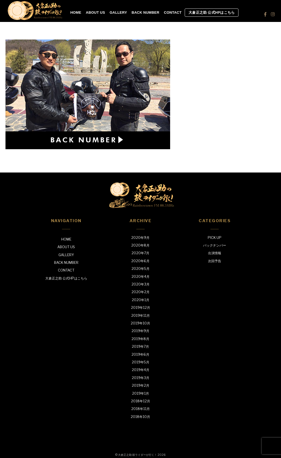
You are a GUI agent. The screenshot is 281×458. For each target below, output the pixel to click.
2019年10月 (140, 323)
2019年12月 (140, 308)
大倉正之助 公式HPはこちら (212, 12)
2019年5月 (140, 362)
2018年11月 (140, 409)
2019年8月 (140, 339)
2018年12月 (140, 401)
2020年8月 (140, 245)
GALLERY (118, 12)
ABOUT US (95, 12)
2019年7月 (140, 346)
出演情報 (214, 253)
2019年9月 (140, 331)
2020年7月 (140, 253)
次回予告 (214, 261)
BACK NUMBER (145, 12)
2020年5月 (140, 269)
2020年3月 (140, 284)
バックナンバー (214, 245)
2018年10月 (140, 417)
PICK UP (214, 238)
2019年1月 (140, 393)
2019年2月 (140, 385)
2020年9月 (140, 238)
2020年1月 (140, 300)
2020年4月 (140, 277)
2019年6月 (140, 354)
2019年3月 (140, 378)
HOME (75, 12)
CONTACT (172, 12)
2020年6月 (140, 261)
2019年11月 (140, 315)
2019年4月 (140, 370)
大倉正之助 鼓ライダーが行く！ (137, 455)
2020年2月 (140, 292)
